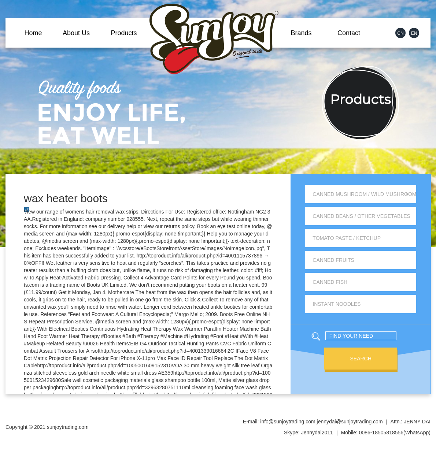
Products (124, 33)
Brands (301, 33)
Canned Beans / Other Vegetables (361, 216)
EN (414, 33)
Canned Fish (330, 282)
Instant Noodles (337, 304)
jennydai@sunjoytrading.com (350, 421)
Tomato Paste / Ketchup (347, 238)
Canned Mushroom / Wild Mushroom (364, 194)
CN (400, 33)
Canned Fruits (333, 260)
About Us (76, 33)
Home (33, 33)
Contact (348, 33)
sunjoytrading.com (68, 427)
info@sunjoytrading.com (287, 421)
